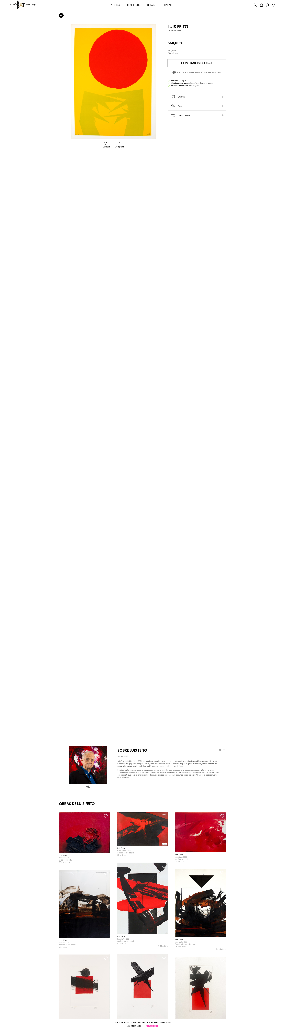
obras (151, 5)
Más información (134, 1026)
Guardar (106, 145)
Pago (176, 106)
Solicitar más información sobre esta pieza (197, 72)
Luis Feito (178, 27)
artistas (115, 5)
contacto (168, 5)
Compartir (119, 145)
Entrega (177, 96)
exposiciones (132, 5)
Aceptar (152, 1026)
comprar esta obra (196, 63)
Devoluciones (180, 115)
